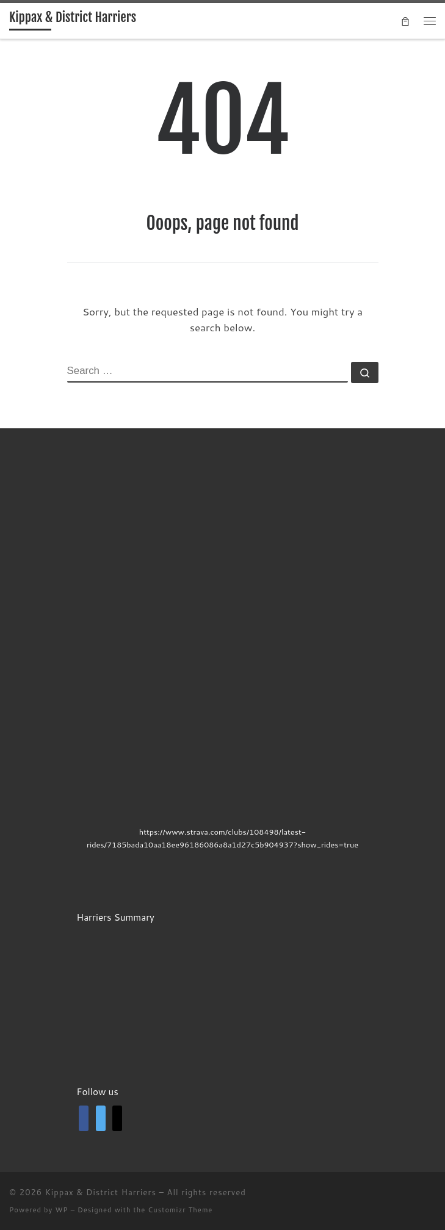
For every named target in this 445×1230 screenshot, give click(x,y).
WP (61, 1210)
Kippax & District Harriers (100, 1192)
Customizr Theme (180, 1210)
